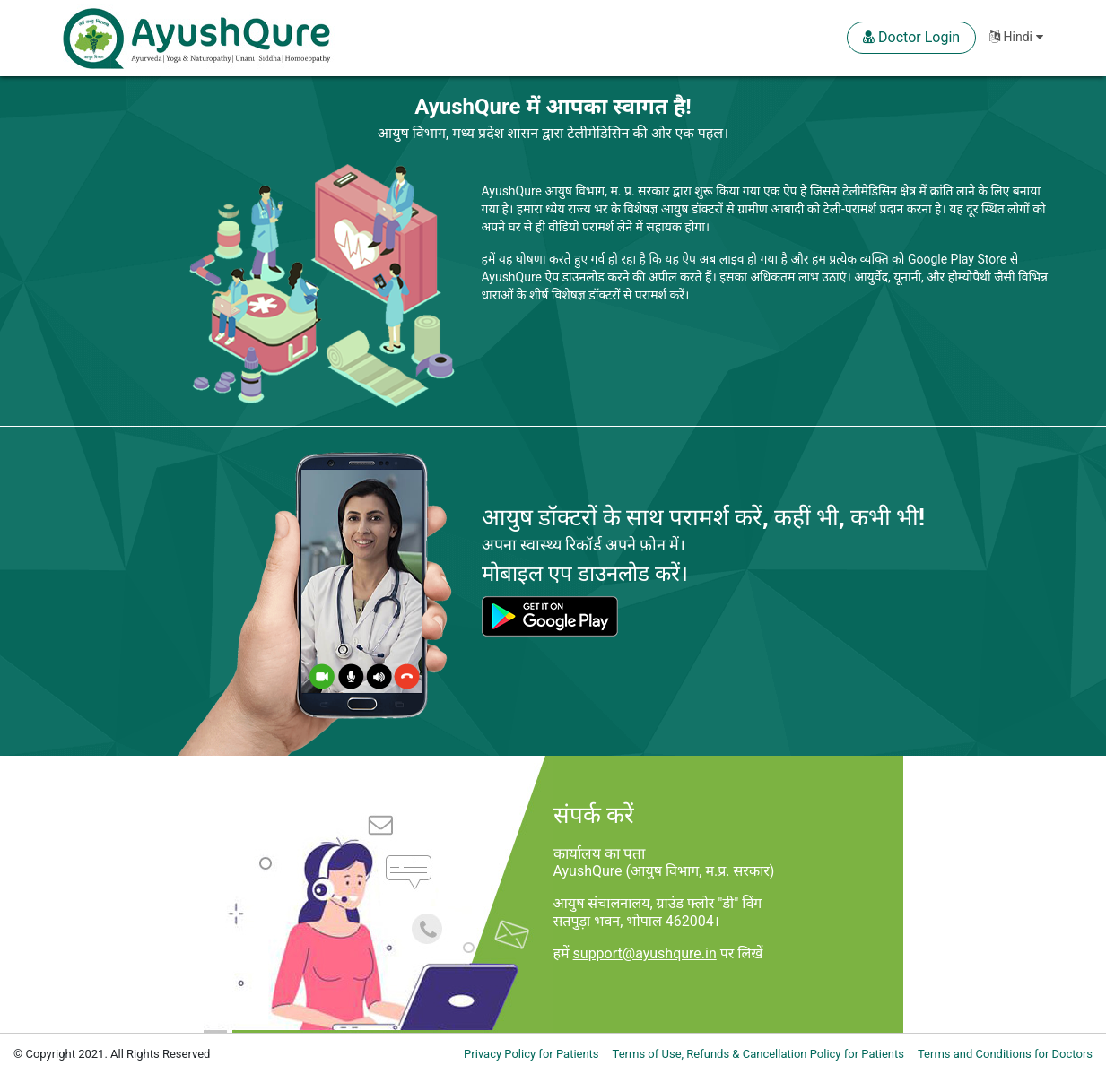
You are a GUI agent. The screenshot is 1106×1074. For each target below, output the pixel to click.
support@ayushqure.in (645, 953)
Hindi (1015, 37)
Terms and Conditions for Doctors (1005, 1054)
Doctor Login (911, 37)
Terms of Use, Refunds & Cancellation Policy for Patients (758, 1054)
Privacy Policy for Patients (531, 1054)
